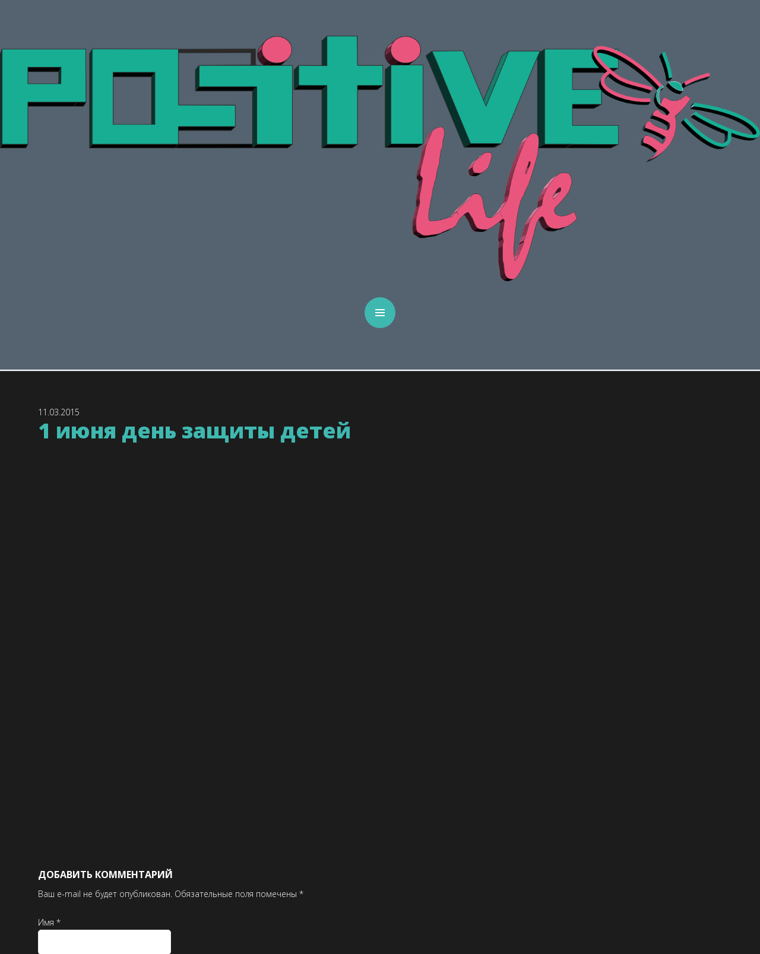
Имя (49, 922)
